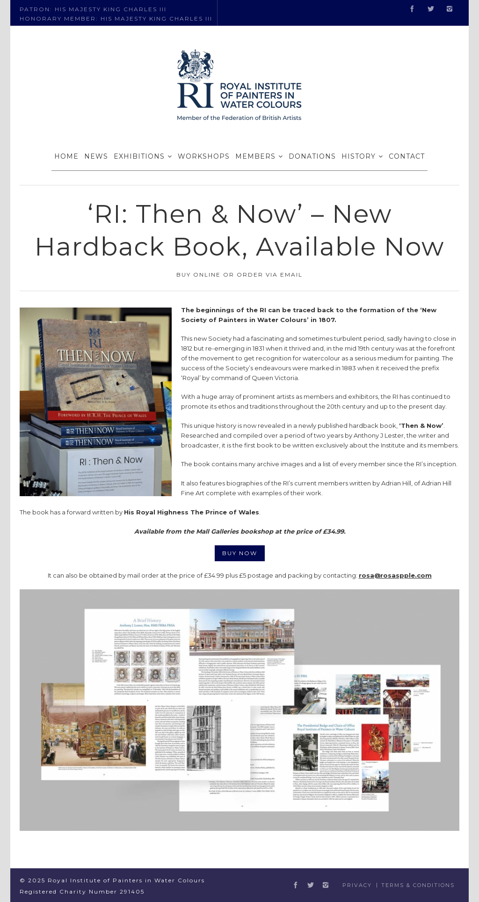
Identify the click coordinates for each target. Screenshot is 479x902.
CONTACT (407, 156)
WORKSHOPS (204, 156)
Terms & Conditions (418, 885)
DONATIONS (312, 156)
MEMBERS (255, 156)
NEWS (96, 156)
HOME (66, 156)
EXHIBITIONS (139, 156)
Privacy (357, 885)
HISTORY (358, 156)
